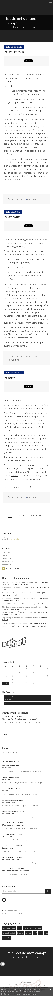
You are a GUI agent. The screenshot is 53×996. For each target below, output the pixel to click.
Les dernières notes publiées (27, 985)
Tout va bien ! (8, 836)
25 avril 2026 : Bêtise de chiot (13, 604)
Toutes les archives (13, 568)
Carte (5, 734)
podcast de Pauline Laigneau (29, 176)
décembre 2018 (7, 562)
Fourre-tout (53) (8, 626)
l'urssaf (14, 475)
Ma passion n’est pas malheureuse (16, 588)
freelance (20, 933)
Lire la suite (15, 539)
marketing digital (9, 928)
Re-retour (6, 779)
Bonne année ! (8, 802)
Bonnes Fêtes (8, 814)
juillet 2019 (6, 552)
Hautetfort (30, 982)
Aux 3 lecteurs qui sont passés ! (25, 719)
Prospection (7, 848)
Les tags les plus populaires (41, 985)
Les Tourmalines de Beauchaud (14, 623)
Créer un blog (23, 982)
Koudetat (15, 179)
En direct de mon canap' (26, 953)
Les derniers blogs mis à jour (12, 985)
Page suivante (37, 515)
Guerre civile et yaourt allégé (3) (32, 626)
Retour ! (5, 791)
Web (6, 703)
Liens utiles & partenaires (11, 752)
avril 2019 (5, 555)
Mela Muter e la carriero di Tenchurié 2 (17, 593)
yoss (46, 933)
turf (35, 933)
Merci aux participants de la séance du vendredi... (21, 607)
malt (40, 933)
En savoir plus (31, 994)
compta (29, 933)
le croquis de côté (36, 604)
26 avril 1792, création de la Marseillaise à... (19, 598)
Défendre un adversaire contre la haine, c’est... (20, 582)
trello (19, 928)
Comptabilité (9, 696)
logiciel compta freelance (32, 928)
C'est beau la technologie (13, 825)
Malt (32, 288)
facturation (7, 938)
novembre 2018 (7, 565)
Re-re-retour (7, 768)
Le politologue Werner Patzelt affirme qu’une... (20, 618)
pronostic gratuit (9, 933)
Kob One (29, 334)
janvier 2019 (6, 559)
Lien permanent (15, 199)
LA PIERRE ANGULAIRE (39, 623)
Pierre (4, 719)
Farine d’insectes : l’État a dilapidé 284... (18, 612)
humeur (8, 700)
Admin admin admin (11, 859)
